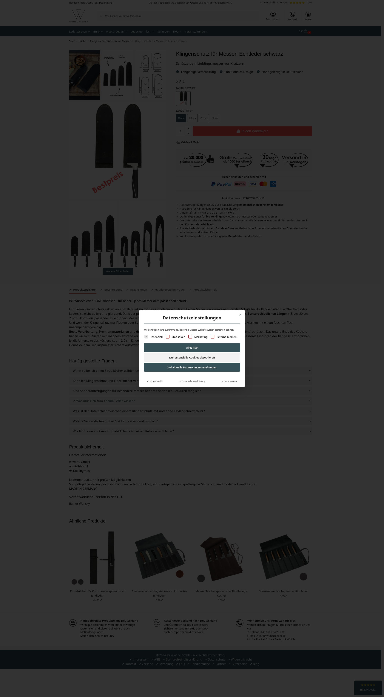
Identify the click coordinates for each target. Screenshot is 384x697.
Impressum (230, 381)
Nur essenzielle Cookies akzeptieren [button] (192, 357)
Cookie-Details (155, 381)
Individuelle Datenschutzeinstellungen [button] (192, 367)
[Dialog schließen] (240, 315)
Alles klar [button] (192, 347)
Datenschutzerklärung (194, 381)
